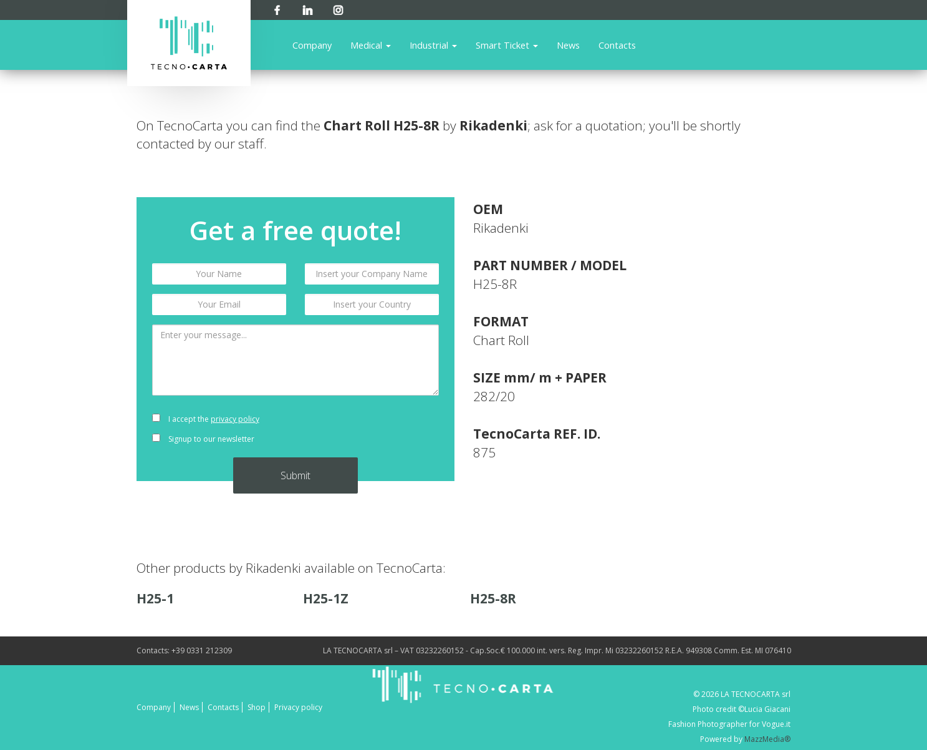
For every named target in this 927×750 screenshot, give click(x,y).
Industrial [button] (433, 45)
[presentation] (372, 429)
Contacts (617, 45)
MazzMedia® (767, 739)
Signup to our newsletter (203, 439)
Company (312, 45)
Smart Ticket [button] (507, 45)
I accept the (205, 419)
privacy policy (235, 419)
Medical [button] (370, 45)
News (568, 45)
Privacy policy (298, 707)
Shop (256, 707)
